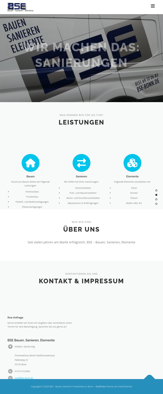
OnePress (101, 386)
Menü (153, 5)
